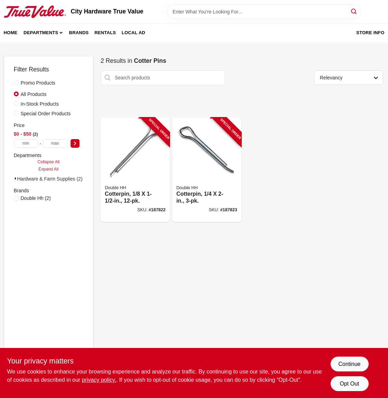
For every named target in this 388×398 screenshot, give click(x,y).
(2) (36, 198)
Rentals (105, 32)
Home (11, 32)
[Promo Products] (16, 82)
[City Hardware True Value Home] (35, 12)
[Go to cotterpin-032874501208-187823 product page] (206, 170)
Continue (349, 364)
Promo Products (38, 83)
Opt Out (349, 384)
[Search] (354, 11)
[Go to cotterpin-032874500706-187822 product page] (135, 170)
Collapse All (48, 161)
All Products (34, 94)
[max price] (55, 143)
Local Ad (133, 32)
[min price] (26, 143)
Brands (79, 32)
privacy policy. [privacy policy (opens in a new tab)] (99, 380)
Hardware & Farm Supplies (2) (50, 179)
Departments (41, 32)
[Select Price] (75, 143)
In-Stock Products (40, 104)
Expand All (48, 169)
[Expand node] (15, 178)
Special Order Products (46, 113)
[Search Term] (264, 12)
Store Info (370, 32)
